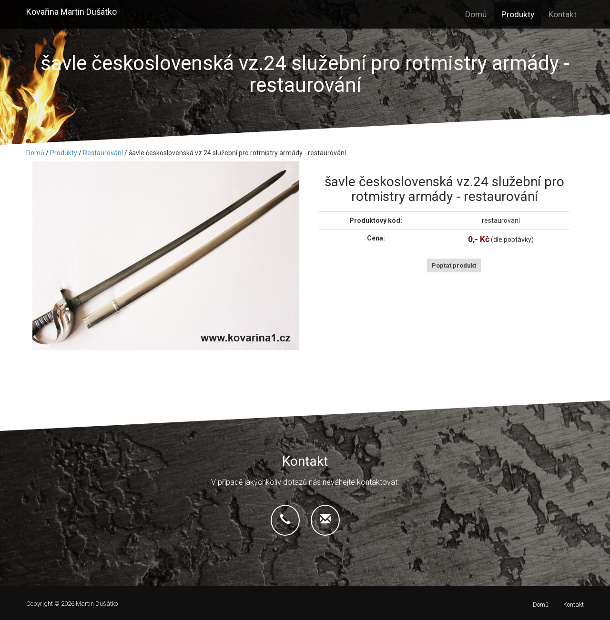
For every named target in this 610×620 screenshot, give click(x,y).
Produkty (517, 14)
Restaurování (103, 153)
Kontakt (563, 14)
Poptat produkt (454, 265)
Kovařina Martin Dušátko (71, 12)
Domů (476, 14)
